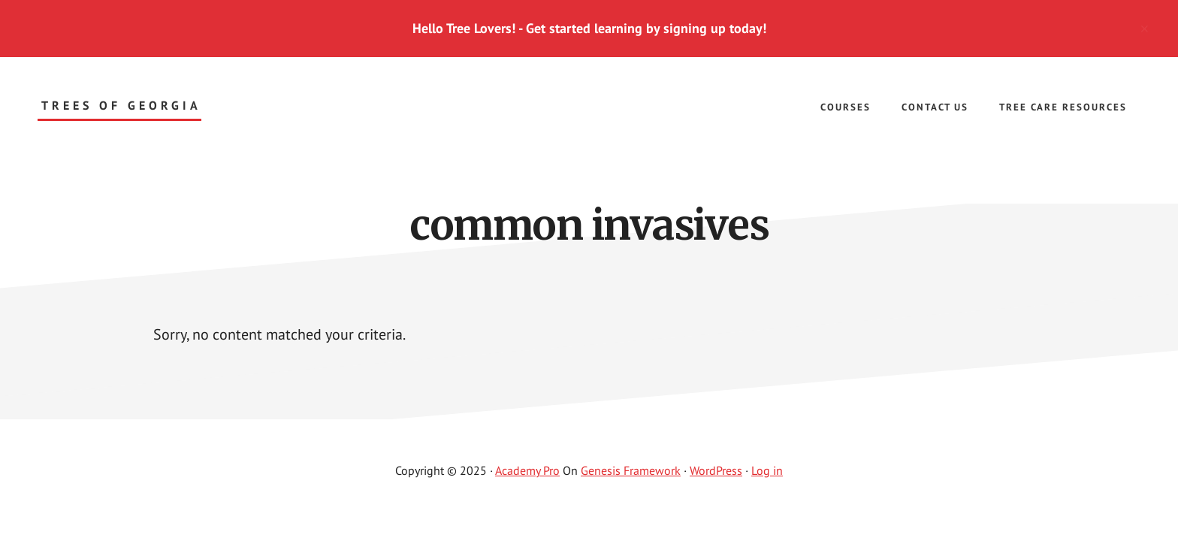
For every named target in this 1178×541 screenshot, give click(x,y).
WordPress (716, 470)
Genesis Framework (631, 470)
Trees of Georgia (121, 105)
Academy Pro (527, 470)
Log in (767, 470)
